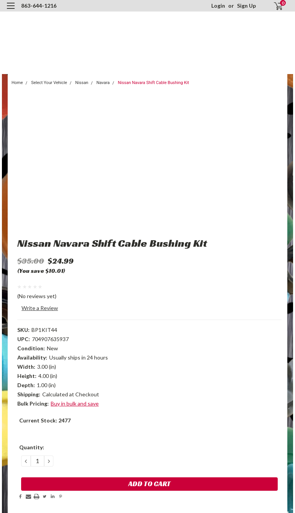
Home (17, 82)
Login (218, 5)
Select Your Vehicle (49, 82)
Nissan (81, 82)
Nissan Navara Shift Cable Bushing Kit (153, 82)
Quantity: (31, 447)
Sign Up (246, 5)
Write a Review (40, 308)
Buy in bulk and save (75, 403)
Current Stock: (45, 420)
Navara (102, 82)
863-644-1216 (38, 5)
